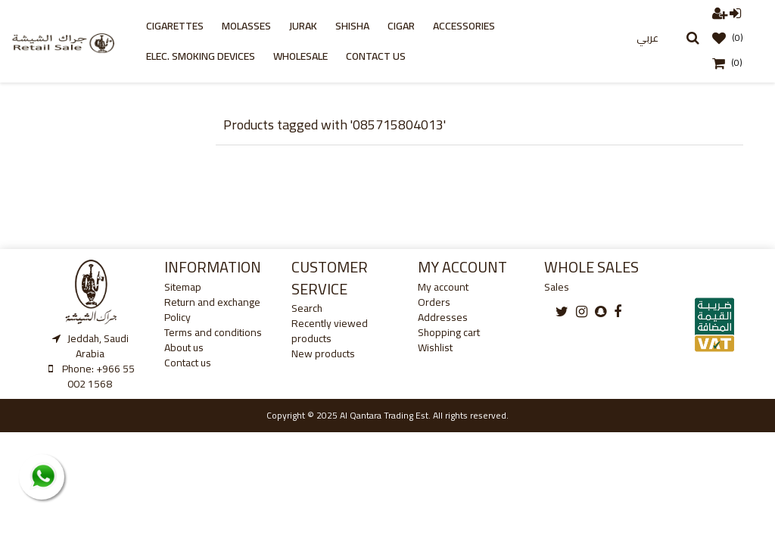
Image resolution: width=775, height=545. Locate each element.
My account (443, 287)
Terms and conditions (213, 332)
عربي (647, 38)
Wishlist (435, 347)
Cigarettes (175, 26)
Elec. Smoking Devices (200, 56)
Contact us (376, 56)
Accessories (464, 26)
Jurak (303, 26)
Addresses (443, 317)
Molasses (246, 26)
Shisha (352, 26)
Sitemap (182, 287)
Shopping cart (449, 332)
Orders (434, 302)
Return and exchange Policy (212, 309)
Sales (556, 287)
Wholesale (300, 56)
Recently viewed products (329, 330)
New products (323, 353)
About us (184, 347)
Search (306, 308)
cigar (401, 26)
